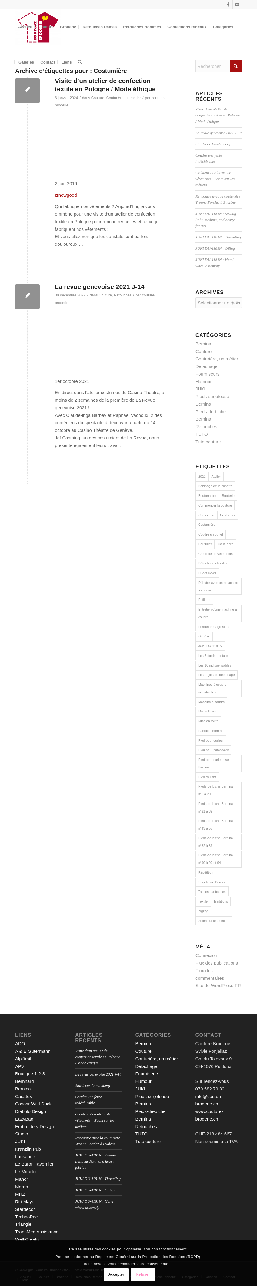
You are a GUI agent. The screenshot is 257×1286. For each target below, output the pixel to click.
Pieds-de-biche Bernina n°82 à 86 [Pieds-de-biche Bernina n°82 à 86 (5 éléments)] (215, 842)
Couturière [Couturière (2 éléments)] (225, 544)
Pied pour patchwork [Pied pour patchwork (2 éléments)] (213, 750)
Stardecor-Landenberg (212, 144)
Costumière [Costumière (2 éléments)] (206, 524)
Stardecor (25, 1209)
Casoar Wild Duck (33, 1103)
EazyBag (24, 1118)
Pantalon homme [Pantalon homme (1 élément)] (210, 731)
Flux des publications (216, 962)
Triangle (23, 1224)
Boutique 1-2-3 (30, 1073)
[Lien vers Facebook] (228, 4)
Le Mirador (26, 1171)
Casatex (23, 1096)
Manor (21, 1179)
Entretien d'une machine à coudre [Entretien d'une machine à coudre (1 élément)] (217, 613)
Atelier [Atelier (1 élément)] (216, 476)
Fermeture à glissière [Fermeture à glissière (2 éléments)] (213, 627)
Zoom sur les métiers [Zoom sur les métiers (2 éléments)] (213, 921)
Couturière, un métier (123, 98)
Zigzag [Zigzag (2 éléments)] (203, 911)
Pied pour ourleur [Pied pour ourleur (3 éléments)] (211, 740)
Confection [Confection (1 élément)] (206, 515)
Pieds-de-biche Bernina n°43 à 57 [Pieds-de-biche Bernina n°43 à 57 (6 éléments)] (215, 824)
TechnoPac (26, 1216)
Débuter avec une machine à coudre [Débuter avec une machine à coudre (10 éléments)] (218, 586)
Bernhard (24, 1081)
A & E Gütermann (33, 1051)
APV (19, 1066)
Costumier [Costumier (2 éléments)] (227, 515)
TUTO (201, 434)
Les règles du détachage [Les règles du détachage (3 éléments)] (216, 675)
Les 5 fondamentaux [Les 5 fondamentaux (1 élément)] (213, 655)
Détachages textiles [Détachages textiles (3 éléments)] (212, 563)
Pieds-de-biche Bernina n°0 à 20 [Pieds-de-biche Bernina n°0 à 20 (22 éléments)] (215, 790)
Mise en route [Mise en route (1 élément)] (208, 721)
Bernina (203, 343)
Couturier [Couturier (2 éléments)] (205, 544)
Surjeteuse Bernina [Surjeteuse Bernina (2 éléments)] (212, 882)
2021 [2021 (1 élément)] (201, 476)
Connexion (206, 955)
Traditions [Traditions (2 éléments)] (220, 901)
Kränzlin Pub (28, 1149)
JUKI (200, 388)
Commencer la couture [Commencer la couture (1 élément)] (215, 505)
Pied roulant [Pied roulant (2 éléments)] (207, 777)
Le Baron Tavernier (34, 1163)
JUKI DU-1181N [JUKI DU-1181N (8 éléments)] (210, 646)
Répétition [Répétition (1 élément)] (205, 872)
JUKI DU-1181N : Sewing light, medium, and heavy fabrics (215, 220)
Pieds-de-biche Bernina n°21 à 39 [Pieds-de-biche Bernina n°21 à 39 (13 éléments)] (215, 807)
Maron (21, 1186)
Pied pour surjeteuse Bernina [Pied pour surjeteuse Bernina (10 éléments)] (213, 763)
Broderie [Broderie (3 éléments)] (228, 495)
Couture (97, 98)
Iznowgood (66, 195)
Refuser (143, 1274)
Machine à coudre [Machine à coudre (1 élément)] (211, 702)
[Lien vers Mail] (237, 4)
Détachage (206, 366)
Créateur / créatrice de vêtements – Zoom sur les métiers (215, 179)
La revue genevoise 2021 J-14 (99, 286)
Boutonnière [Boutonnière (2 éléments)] (207, 495)
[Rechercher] (80, 62)
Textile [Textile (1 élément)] (203, 901)
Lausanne (25, 1156)
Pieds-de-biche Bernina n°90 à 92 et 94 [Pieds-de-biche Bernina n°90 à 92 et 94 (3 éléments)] (215, 859)
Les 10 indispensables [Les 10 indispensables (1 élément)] (214, 665)
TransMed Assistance (36, 1231)
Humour (203, 381)
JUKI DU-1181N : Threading (218, 237)
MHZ (20, 1194)
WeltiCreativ (27, 1239)
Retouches (123, 295)
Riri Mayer (25, 1201)
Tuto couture (208, 441)
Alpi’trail (23, 1058)
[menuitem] (25, 27)
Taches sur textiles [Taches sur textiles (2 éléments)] (211, 891)
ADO (20, 1043)
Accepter (116, 1274)
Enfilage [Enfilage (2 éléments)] (204, 599)
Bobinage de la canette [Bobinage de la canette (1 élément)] (215, 486)
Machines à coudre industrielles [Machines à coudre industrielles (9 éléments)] (212, 688)
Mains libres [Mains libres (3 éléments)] (207, 711)
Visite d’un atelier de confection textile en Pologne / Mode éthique (217, 115)
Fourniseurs (207, 373)
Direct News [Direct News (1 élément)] (207, 573)
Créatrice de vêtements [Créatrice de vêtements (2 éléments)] (215, 554)
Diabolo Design (30, 1111)
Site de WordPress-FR (218, 985)
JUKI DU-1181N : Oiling (215, 248)
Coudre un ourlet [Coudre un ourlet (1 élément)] (210, 534)
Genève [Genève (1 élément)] (204, 636)
